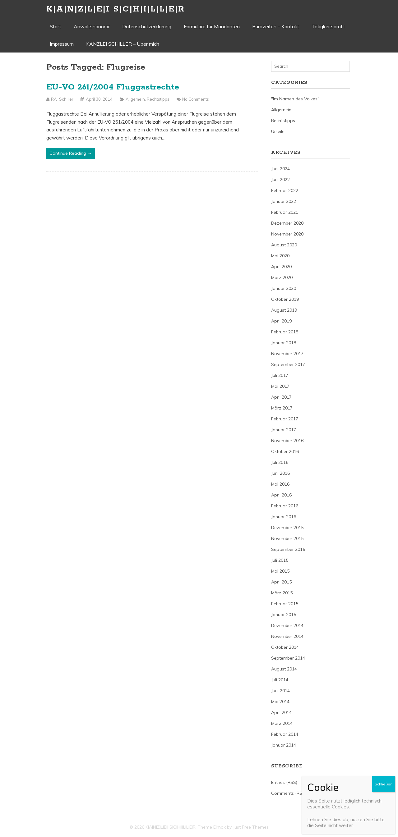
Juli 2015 (279, 560)
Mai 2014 (280, 701)
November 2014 (287, 636)
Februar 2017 (284, 419)
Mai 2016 (280, 484)
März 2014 (282, 723)
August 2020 (284, 245)
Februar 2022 (284, 190)
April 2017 (281, 397)
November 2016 (287, 440)
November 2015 (287, 538)
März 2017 (282, 408)
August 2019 (284, 310)
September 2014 (288, 658)
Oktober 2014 (285, 647)
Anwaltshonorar (92, 26)
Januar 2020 (283, 288)
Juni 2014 (280, 690)
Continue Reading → (70, 153)
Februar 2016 (284, 506)
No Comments (195, 99)
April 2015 (281, 582)
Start (55, 26)
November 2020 (287, 234)
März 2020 (282, 277)
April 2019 (281, 321)
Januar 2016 (283, 516)
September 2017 (288, 364)
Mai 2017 (280, 386)
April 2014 (281, 712)
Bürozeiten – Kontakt (275, 26)
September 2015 (288, 549)
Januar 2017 (283, 429)
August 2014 (284, 669)
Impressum (62, 44)
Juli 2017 (279, 375)
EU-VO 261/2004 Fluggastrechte (112, 87)
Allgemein (135, 99)
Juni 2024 (280, 169)
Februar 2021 (284, 212)
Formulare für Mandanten (212, 26)
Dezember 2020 (287, 223)
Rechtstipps (158, 99)
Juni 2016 (280, 473)
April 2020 (281, 266)
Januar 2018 (283, 342)
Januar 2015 (283, 614)
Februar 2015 (284, 603)
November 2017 (287, 353)
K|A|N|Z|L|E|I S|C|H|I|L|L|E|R (115, 9)
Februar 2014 (284, 734)
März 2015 (282, 593)
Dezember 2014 (287, 625)
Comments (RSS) (288, 793)
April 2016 (281, 495)
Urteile (278, 131)
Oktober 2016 (285, 451)
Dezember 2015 (287, 527)
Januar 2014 (283, 745)
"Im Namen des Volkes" (295, 99)
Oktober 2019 (285, 299)
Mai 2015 (280, 571)
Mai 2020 (280, 255)
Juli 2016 (279, 462)
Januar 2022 (283, 201)
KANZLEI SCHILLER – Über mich (122, 44)
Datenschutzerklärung (146, 26)
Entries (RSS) (284, 782)
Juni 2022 (280, 179)
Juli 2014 (279, 680)
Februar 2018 (284, 332)
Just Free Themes (251, 827)
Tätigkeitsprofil (328, 26)
